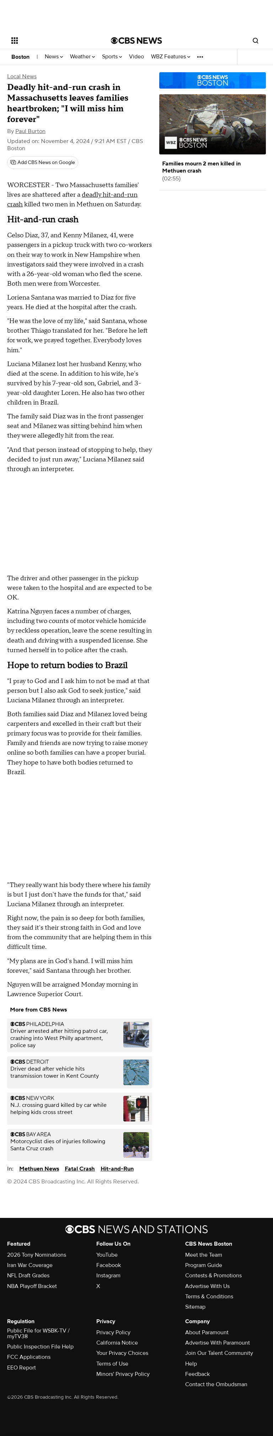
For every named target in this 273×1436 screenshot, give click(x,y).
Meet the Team (203, 1255)
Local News (22, 76)
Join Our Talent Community (219, 1353)
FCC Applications (28, 1357)
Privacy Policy (113, 1332)
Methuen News (39, 1168)
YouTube (107, 1255)
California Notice (117, 1343)
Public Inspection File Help (40, 1347)
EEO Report (21, 1368)
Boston (20, 56)
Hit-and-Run (117, 1168)
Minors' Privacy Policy (123, 1374)
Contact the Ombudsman (216, 1384)
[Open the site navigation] (53, 40)
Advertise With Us (207, 1286)
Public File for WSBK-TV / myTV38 (38, 1333)
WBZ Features (170, 56)
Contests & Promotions (213, 1275)
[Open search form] (255, 40)
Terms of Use (112, 1364)
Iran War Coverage (30, 1265)
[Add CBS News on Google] (42, 162)
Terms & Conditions (209, 1296)
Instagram (108, 1275)
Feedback (197, 1374)
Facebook (108, 1265)
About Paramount (207, 1332)
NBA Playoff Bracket (32, 1286)
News (54, 56)
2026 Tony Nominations (36, 1255)
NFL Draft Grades (28, 1275)
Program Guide (203, 1265)
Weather (82, 56)
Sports (112, 56)
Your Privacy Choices (122, 1353)
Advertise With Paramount (217, 1343)
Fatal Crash (80, 1168)
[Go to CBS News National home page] (136, 40)
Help (191, 1364)
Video (136, 56)
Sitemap (195, 1307)
